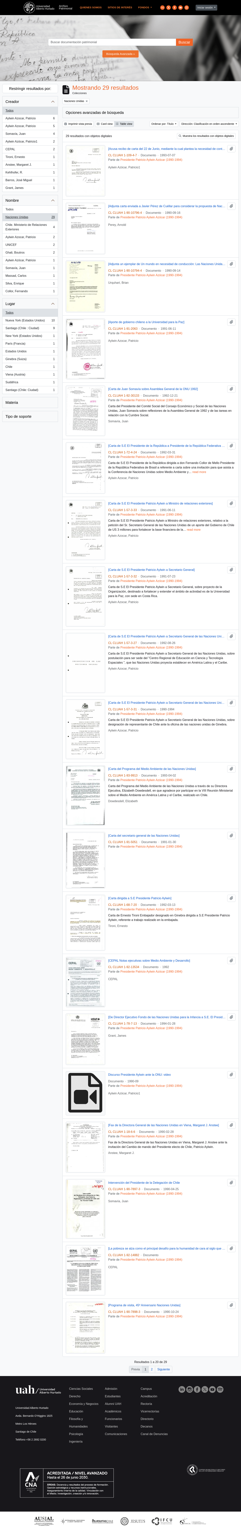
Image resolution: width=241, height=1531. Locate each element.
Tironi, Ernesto (30, 158)
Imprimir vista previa (78, 123)
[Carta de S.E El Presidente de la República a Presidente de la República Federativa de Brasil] (167, 445)
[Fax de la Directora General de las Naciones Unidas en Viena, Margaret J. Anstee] (163, 1125)
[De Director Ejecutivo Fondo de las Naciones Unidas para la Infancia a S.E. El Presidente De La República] (167, 1017)
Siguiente (163, 1369)
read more (199, 472)
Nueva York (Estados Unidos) (30, 321)
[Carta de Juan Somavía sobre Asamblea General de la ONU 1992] (153, 389)
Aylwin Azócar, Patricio (30, 261)
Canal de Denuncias (154, 1434)
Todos (9, 110)
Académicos (113, 1411)
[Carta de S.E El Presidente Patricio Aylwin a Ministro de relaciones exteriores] (160, 503)
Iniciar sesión (205, 7)
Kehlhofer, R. (30, 173)
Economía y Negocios (83, 1403)
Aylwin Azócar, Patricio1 (30, 142)
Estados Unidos (30, 352)
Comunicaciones (116, 1434)
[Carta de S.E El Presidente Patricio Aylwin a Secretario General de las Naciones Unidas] (167, 636)
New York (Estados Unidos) (30, 337)
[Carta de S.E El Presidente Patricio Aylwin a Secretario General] (151, 569)
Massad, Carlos (30, 277)
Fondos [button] (144, 7)
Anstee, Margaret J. (30, 166)
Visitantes (111, 1426)
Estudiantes (113, 1396)
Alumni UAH (113, 1403)
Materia (11, 402)
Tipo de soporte (18, 416)
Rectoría (146, 1403)
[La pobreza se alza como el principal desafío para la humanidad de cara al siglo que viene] (167, 1248)
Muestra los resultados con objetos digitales (206, 135)
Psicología (76, 1434)
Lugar (10, 304)
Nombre (12, 200)
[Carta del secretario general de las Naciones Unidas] (144, 835)
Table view (124, 123)
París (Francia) (30, 344)
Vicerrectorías (150, 1411)
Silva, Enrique (30, 284)
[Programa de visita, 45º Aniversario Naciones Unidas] (144, 1305)
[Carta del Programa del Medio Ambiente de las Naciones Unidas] (152, 768)
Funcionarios (113, 1419)
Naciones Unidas (30, 218)
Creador (12, 102)
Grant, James (30, 189)
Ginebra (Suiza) (30, 360)
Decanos (147, 1426)
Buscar (184, 42)
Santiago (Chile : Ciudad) (30, 329)
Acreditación (149, 1396)
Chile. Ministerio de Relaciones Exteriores (30, 227)
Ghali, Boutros (30, 253)
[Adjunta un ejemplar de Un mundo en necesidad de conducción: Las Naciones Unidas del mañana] (167, 264)
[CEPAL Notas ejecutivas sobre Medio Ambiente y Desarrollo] (149, 960)
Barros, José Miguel (30, 181)
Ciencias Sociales (81, 1388)
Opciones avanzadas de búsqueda (95, 112)
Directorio (147, 1419)
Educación (76, 1411)
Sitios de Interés (120, 7)
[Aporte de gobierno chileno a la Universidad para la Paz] (146, 322)
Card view (105, 123)
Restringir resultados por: (30, 89)
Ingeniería (75, 1441)
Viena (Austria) (30, 375)
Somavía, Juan (30, 135)
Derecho (74, 1396)
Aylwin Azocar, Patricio (30, 119)
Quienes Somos (91, 7)
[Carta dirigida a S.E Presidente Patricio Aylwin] (140, 898)
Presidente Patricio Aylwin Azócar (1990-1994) (151, 159)
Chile (30, 368)
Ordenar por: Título (162, 123)
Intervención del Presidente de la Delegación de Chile (144, 1182)
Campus (146, 1388)
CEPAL (30, 150)
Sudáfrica (30, 383)
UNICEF (30, 246)
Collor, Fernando (30, 292)
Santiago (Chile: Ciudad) (30, 391)
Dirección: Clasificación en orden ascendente (208, 123)
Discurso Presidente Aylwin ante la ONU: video (139, 1074)
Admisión (111, 1388)
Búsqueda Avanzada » (120, 53)
